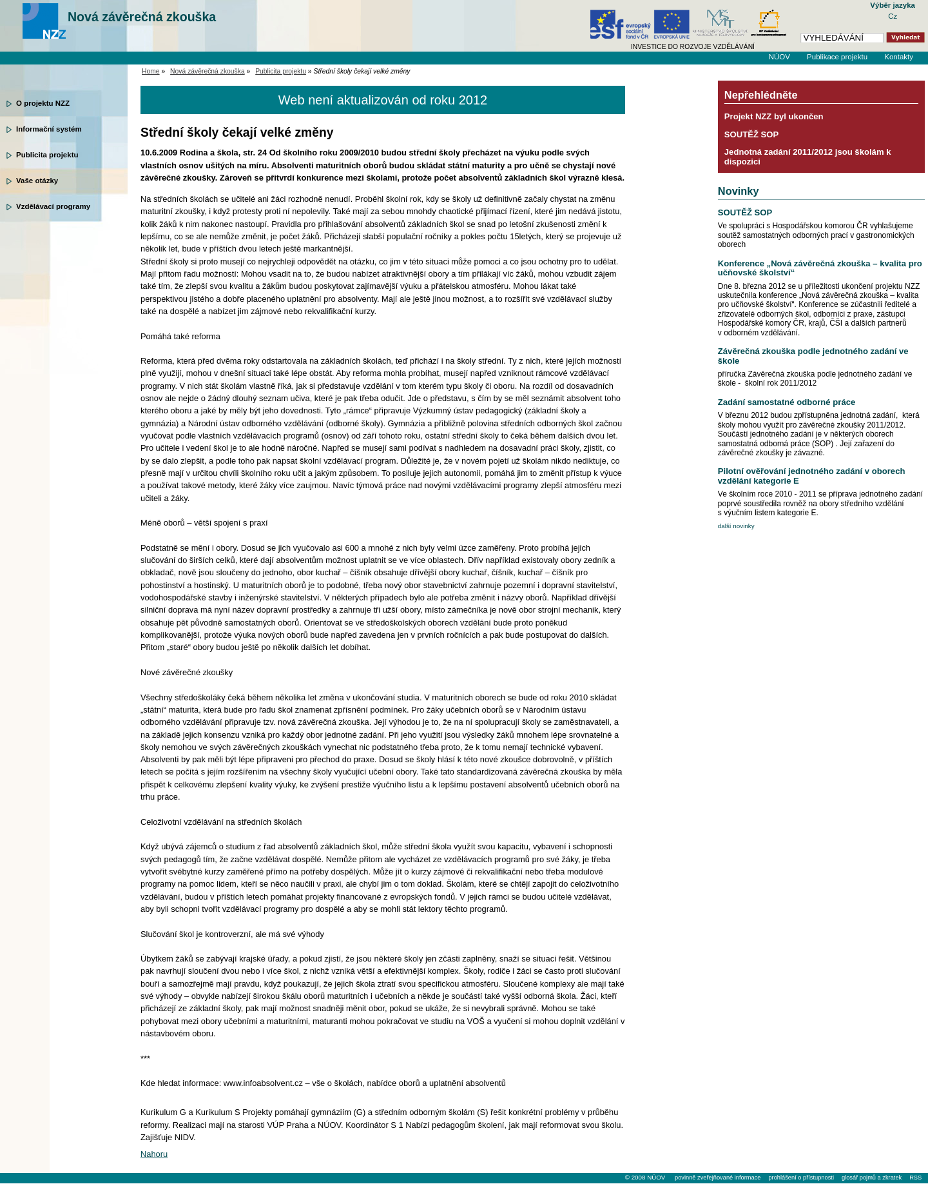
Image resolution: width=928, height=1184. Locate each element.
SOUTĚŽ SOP (751, 134)
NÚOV (779, 57)
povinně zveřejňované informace (717, 1177)
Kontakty (898, 57)
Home (151, 71)
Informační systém (49, 129)
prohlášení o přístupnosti (800, 1177)
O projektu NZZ (43, 103)
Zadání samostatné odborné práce (786, 402)
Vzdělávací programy (53, 206)
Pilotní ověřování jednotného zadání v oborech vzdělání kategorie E (811, 475)
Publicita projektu (47, 155)
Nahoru (154, 1154)
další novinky (736, 525)
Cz (892, 16)
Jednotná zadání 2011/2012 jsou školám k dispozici (807, 156)
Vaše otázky (37, 180)
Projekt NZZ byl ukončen (774, 116)
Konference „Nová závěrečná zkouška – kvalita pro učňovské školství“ (820, 268)
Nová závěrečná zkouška (142, 17)
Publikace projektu (837, 57)
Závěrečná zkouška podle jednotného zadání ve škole (813, 355)
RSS (915, 1177)
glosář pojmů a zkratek (872, 1177)
